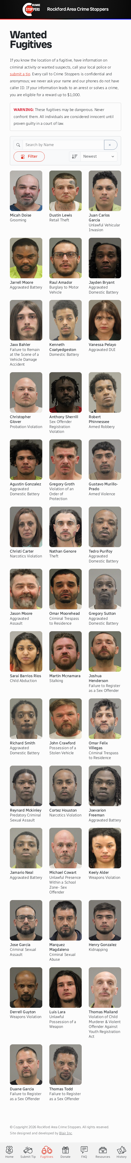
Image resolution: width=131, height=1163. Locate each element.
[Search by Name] (63, 145)
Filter (29, 156)
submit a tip (20, 74)
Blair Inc (65, 1133)
